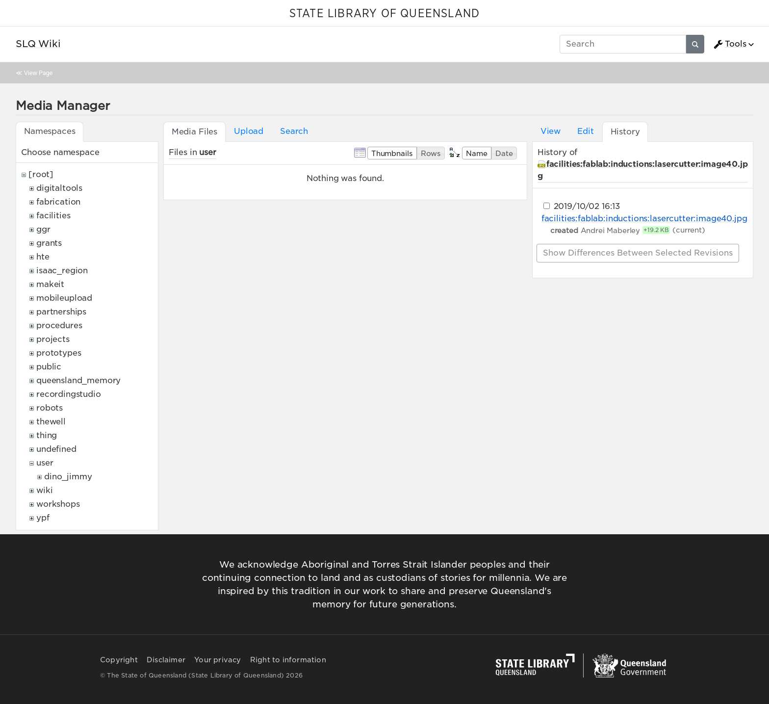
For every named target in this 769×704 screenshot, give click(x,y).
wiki (44, 490)
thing (46, 435)
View (550, 131)
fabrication (58, 202)
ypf (43, 517)
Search (294, 131)
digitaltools (59, 188)
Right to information (288, 660)
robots (49, 408)
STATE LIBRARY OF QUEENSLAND (384, 14)
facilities (53, 215)
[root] (40, 174)
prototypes (58, 353)
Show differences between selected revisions (638, 253)
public (48, 366)
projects (53, 339)
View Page (38, 73)
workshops (58, 504)
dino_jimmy (68, 476)
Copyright (119, 660)
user (44, 463)
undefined (56, 449)
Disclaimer (166, 660)
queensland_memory (78, 380)
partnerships (61, 311)
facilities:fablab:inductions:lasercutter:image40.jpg (644, 218)
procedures (59, 325)
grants (49, 243)
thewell (51, 421)
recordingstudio (68, 394)
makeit (50, 284)
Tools (730, 44)
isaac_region (62, 270)
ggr (43, 229)
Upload (248, 131)
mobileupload (64, 298)
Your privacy (217, 660)
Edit (585, 131)
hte (43, 256)
